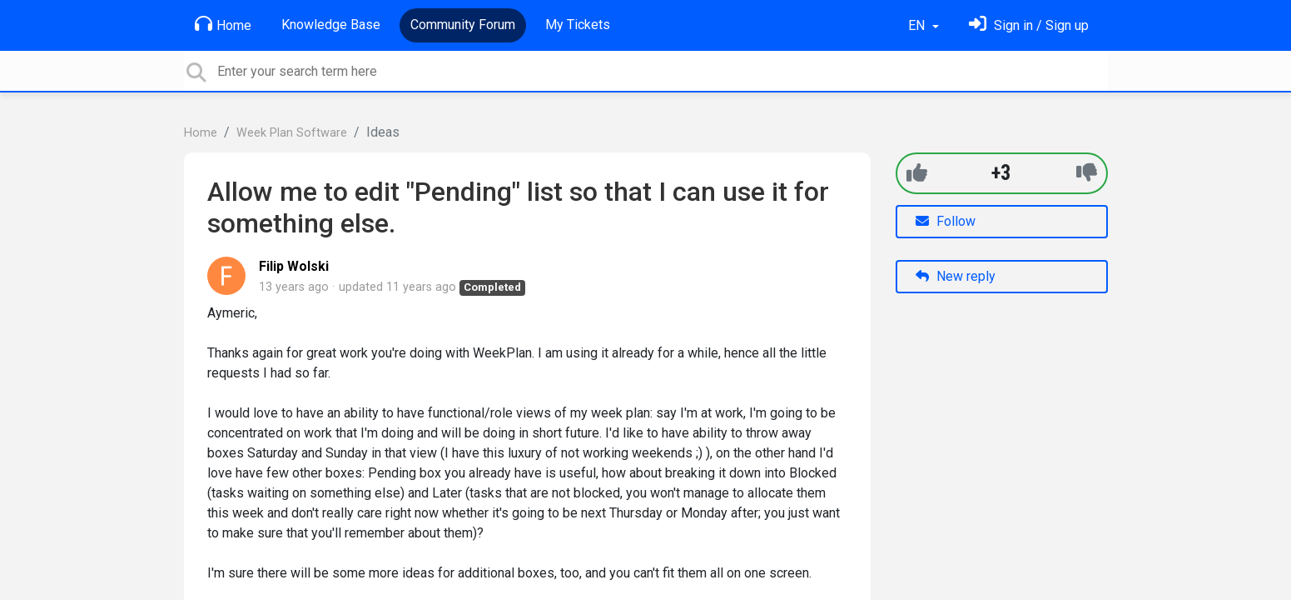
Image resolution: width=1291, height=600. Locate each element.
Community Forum (462, 24)
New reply (956, 276)
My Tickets (577, 24)
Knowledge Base (330, 24)
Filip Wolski (294, 266)
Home (223, 24)
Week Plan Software (291, 133)
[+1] (916, 173)
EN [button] (918, 25)
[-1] (1086, 173)
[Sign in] (1028, 25)
